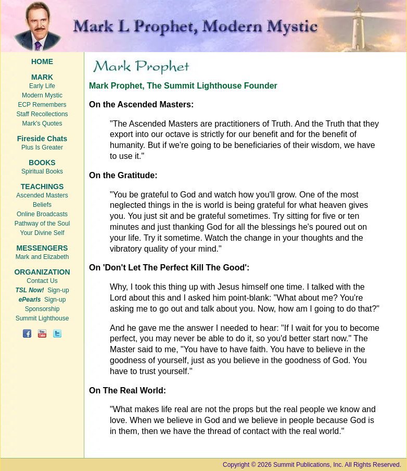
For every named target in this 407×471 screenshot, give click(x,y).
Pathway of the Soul (42, 223)
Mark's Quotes (42, 123)
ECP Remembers (42, 104)
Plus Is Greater (42, 147)
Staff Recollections (42, 114)
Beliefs (42, 204)
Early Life (42, 86)
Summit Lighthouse (42, 318)
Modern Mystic (42, 95)
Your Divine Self (42, 233)
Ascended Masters (42, 195)
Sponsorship (42, 309)
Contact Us (42, 280)
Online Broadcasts (42, 214)
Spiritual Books (42, 171)
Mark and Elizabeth (42, 257)
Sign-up (42, 290)
